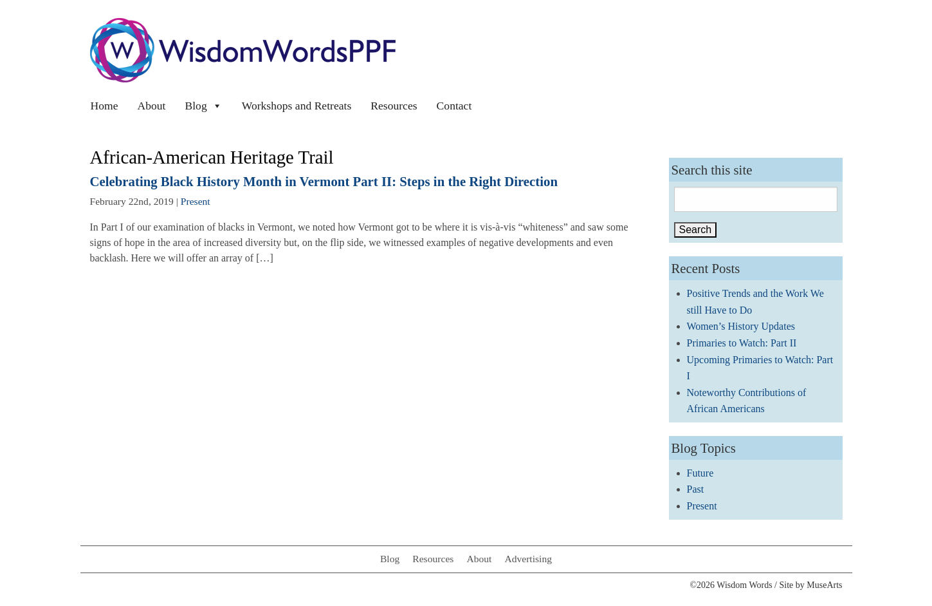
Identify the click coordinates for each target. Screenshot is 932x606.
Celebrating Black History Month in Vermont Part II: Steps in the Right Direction (324, 181)
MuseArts (824, 585)
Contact (454, 105)
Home (104, 105)
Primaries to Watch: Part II (742, 342)
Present (195, 201)
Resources (393, 105)
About (152, 105)
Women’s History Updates (741, 326)
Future (700, 473)
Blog (203, 105)
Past (695, 489)
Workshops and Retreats (297, 105)
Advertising (528, 558)
